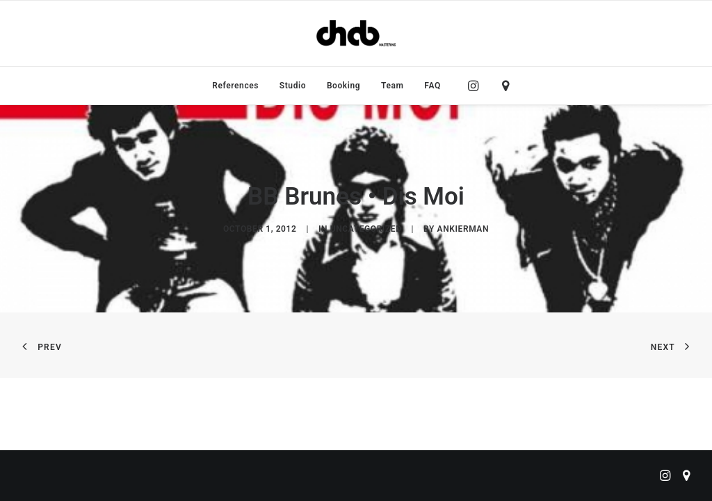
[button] (476, 85)
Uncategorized (366, 229)
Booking (343, 85)
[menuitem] (235, 85)
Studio (293, 85)
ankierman (463, 229)
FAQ (432, 85)
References (235, 85)
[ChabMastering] (356, 33)
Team (392, 85)
